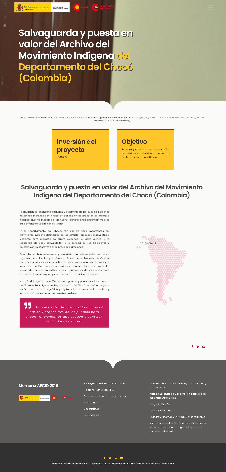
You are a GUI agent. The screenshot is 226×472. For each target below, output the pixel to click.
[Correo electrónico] (203, 347)
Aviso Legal (90, 402)
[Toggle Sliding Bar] (211, 7)
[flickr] (116, 458)
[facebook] (104, 458)
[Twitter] (198, 347)
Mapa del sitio (92, 415)
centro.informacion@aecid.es (108, 396)
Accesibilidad (91, 408)
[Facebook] (192, 347)
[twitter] (110, 458)
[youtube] (121, 458)
